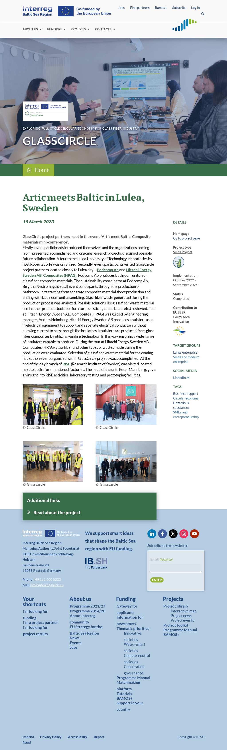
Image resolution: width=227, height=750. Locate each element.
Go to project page (186, 238)
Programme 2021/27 (87, 606)
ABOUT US (30, 29)
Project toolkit (175, 625)
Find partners (140, 8)
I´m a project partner (40, 622)
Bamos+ (161, 8)
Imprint (28, 737)
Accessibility (77, 737)
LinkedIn (179, 378)
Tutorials (124, 693)
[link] (39, 602)
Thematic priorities (133, 628)
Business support (185, 393)
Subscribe (179, 8)
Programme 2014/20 (87, 611)
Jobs (121, 8)
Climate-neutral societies (137, 658)
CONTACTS (103, 29)
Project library (175, 606)
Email (161, 559)
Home (42, 169)
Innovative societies (132, 636)
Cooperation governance (134, 669)
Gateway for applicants (127, 609)
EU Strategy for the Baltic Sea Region (86, 629)
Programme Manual (133, 677)
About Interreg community (82, 618)
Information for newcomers (130, 620)
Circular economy (186, 398)
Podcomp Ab (108, 269)
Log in (195, 8)
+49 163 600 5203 (47, 579)
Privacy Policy (50, 737)
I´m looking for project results (35, 630)
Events (75, 642)
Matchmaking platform (128, 685)
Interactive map (183, 611)
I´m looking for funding (35, 614)
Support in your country (130, 706)
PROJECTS (78, 29)
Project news (181, 615)
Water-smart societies (134, 647)
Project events (182, 620)
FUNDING (54, 29)
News (74, 637)
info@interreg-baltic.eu (47, 585)
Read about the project (56, 512)
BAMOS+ (125, 698)
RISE (66, 364)
